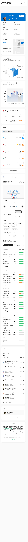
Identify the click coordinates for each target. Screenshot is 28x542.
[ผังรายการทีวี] (21, 3)
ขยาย (13, 439)
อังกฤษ (5, 33)
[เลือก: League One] (18, 177)
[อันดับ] (21, 249)
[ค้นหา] (25, 3)
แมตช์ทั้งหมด (13, 170)
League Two (11, 417)
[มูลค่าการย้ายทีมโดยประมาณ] (16, 83)
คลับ (4, 353)
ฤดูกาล (7, 353)
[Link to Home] (6, 3)
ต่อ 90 (18, 245)
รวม (8, 245)
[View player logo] (5, 19)
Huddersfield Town (7, 428)
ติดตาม (21, 15)
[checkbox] (20, 182)
